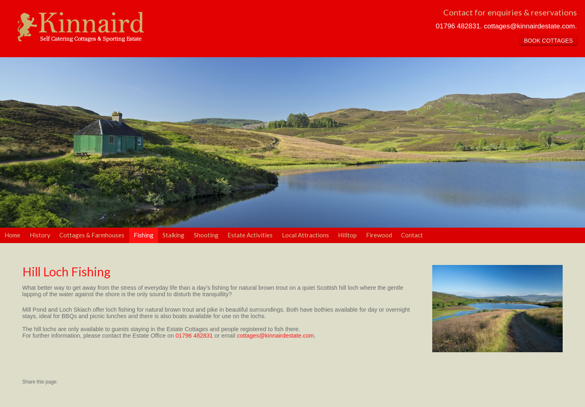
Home (12, 235)
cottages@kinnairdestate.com (529, 26)
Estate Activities (250, 235)
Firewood (379, 235)
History (40, 235)
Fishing (144, 235)
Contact (412, 235)
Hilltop (347, 235)
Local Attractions (305, 235)
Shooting (206, 235)
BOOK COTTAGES (548, 40)
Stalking (173, 235)
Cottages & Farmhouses (91, 235)
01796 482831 (458, 26)
